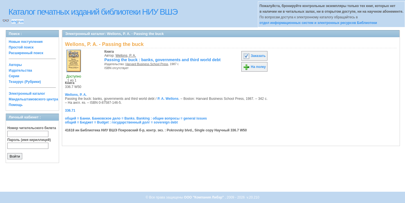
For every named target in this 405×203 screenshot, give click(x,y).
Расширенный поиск (26, 53)
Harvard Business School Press (146, 64)
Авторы (15, 65)
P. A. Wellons (168, 99)
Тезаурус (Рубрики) (25, 82)
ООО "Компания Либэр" (204, 197)
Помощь (15, 105)
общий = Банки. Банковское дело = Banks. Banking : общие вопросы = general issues (136, 118)
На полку (254, 67)
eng (14, 21)
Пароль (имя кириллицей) (29, 140)
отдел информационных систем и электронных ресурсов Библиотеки (318, 23)
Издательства (20, 70)
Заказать (254, 56)
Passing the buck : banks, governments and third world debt (162, 60)
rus (21, 21)
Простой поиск (21, 47)
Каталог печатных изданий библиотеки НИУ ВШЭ (92, 11)
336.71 (70, 110)
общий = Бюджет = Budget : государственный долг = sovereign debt (121, 122)
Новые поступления (26, 42)
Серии (14, 76)
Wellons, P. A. (126, 56)
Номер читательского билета (31, 128)
